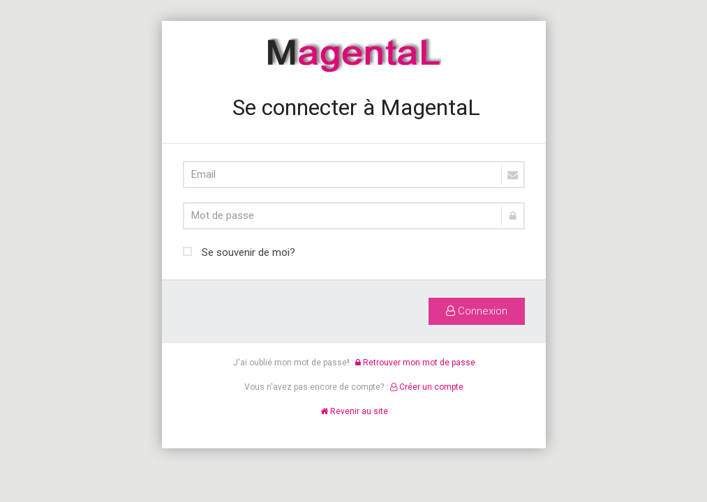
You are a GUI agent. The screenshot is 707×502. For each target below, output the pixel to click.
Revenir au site (353, 411)
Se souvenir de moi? (239, 251)
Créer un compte (426, 387)
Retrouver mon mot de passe (415, 362)
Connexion (476, 311)
